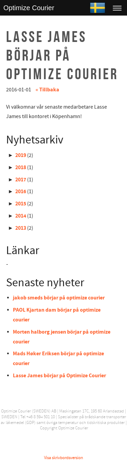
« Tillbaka (47, 89)
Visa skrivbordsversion (63, 458)
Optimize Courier (28, 8)
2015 (20, 203)
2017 (20, 179)
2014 (20, 216)
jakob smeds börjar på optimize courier (59, 297)
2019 (20, 155)
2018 (20, 167)
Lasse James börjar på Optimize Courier (59, 375)
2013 (20, 228)
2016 (20, 191)
